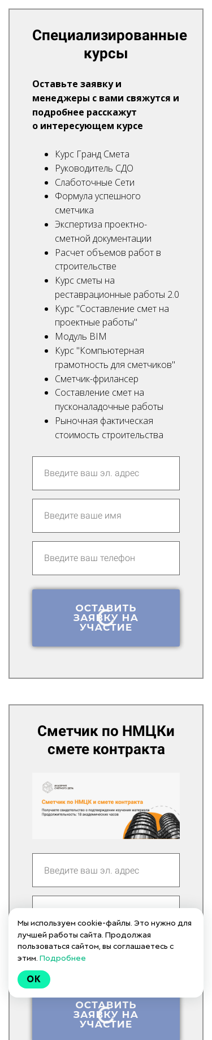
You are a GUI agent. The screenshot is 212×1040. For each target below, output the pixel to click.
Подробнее (63, 958)
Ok (34, 979)
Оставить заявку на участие (106, 617)
